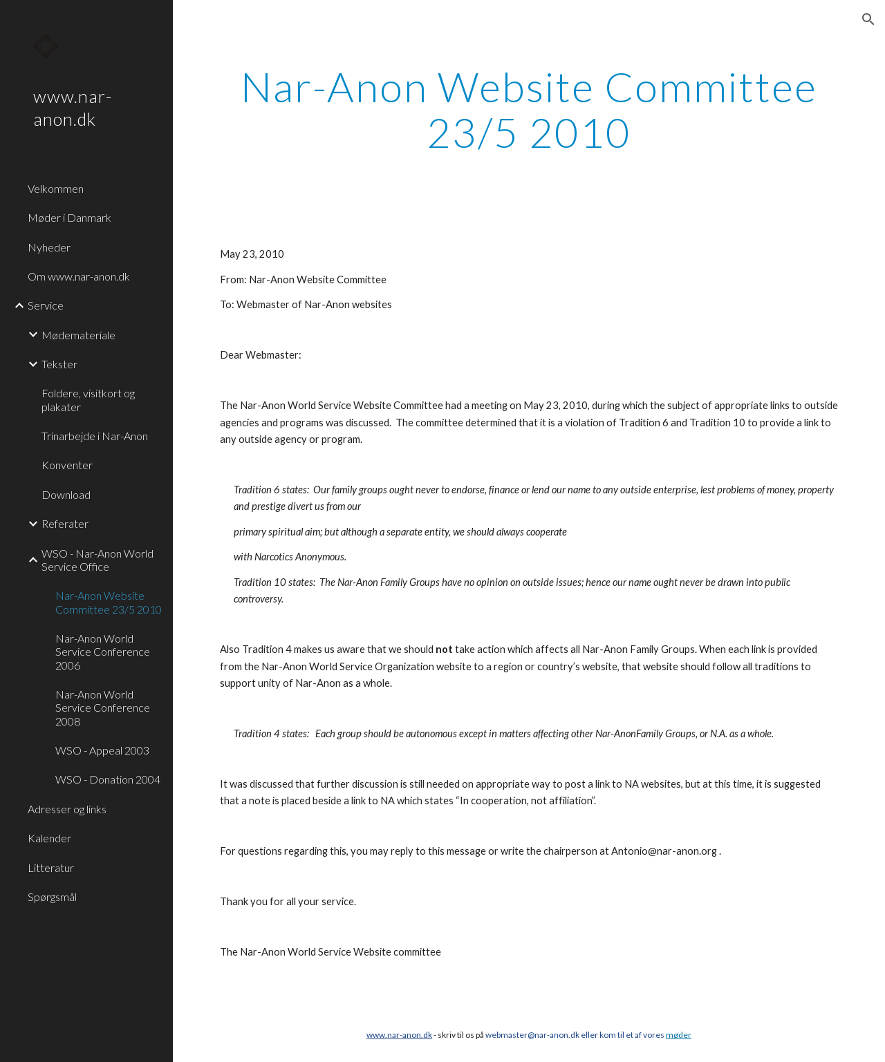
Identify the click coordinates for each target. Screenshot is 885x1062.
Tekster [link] (59, 363)
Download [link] (66, 494)
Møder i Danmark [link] (69, 217)
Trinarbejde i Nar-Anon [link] (94, 435)
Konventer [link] (67, 464)
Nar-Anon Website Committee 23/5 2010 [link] (108, 602)
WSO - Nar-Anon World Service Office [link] (97, 560)
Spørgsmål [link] (52, 896)
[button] (868, 19)
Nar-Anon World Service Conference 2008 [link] (102, 708)
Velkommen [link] (56, 188)
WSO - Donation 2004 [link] (107, 779)
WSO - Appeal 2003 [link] (102, 750)
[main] (529, 109)
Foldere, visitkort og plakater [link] (88, 399)
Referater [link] (64, 523)
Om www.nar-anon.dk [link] (79, 276)
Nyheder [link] (49, 247)
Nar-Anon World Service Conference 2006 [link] (102, 652)
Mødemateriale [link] (78, 334)
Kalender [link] (49, 837)
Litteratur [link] (51, 867)
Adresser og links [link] (67, 808)
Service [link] (46, 305)
